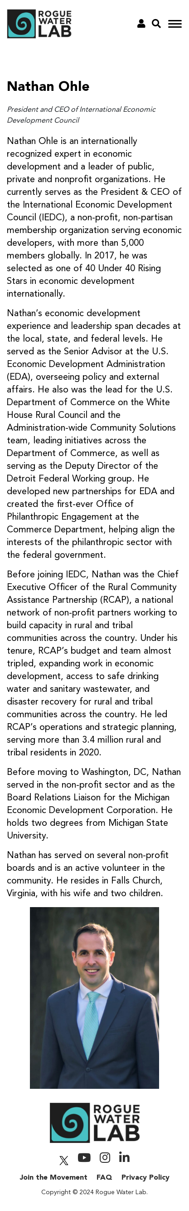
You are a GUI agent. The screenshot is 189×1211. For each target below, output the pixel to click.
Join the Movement (53, 1177)
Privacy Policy (145, 1177)
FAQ (104, 1177)
